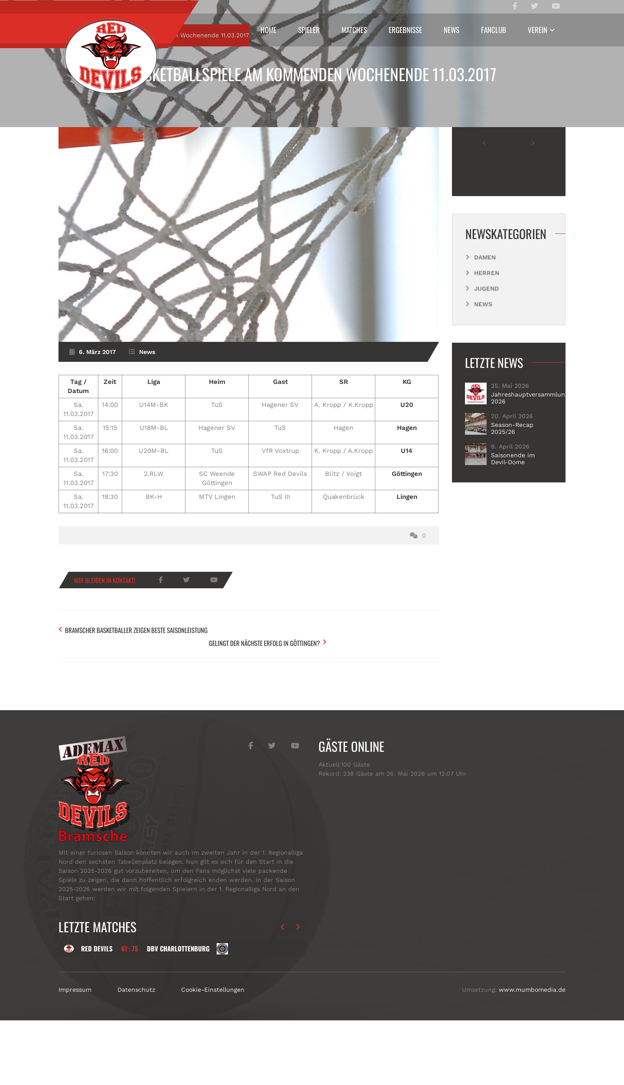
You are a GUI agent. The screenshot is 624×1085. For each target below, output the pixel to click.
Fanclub (493, 29)
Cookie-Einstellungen (212, 1054)
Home (268, 29)
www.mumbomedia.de (532, 1054)
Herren (486, 353)
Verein (537, 29)
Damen (485, 337)
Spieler (309, 29)
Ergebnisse (405, 29)
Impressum (74, 1054)
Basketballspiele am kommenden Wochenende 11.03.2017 (312, 74)
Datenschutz (136, 1054)
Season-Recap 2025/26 (512, 509)
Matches (354, 29)
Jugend (486, 369)
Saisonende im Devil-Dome (513, 539)
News (451, 29)
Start (83, 115)
